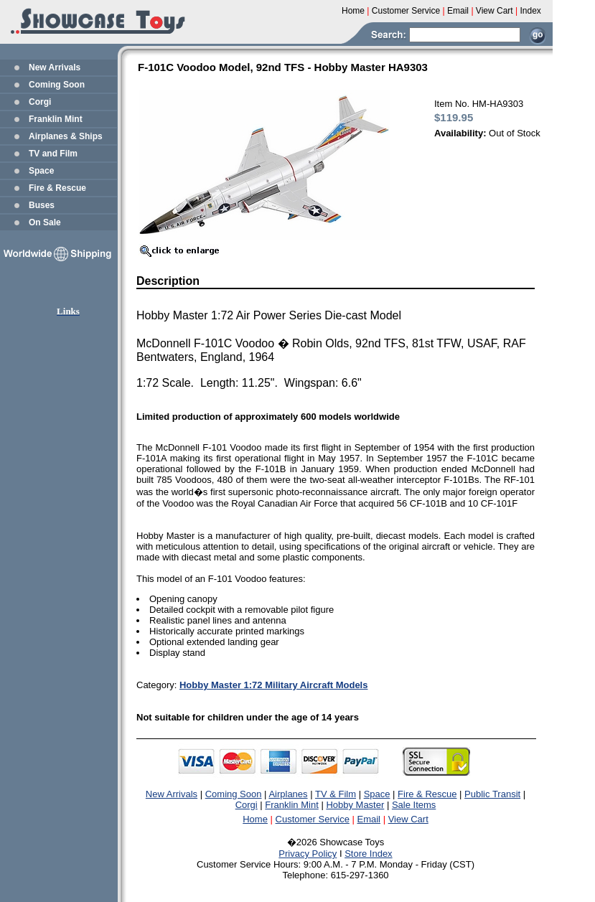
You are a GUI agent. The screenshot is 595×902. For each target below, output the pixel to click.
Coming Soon (57, 85)
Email (369, 819)
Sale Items (414, 804)
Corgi (40, 102)
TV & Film (335, 794)
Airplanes (287, 794)
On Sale (45, 222)
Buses (42, 205)
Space (41, 171)
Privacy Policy (307, 853)
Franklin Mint (56, 119)
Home (255, 819)
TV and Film (53, 154)
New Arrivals (54, 67)
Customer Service (313, 819)
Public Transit (492, 794)
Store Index (369, 853)
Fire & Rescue (57, 188)
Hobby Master (355, 804)
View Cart (408, 819)
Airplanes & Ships (66, 136)
